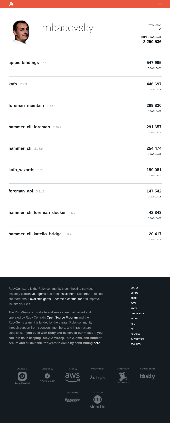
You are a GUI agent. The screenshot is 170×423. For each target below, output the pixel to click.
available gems (40, 299)
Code (134, 298)
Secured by (98, 392)
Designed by (48, 369)
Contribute (137, 313)
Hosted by (74, 369)
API (132, 329)
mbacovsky (67, 27)
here (97, 343)
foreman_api (26, 191)
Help (133, 324)
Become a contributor (67, 299)
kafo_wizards (26, 169)
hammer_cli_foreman (35, 127)
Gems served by (148, 369)
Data (133, 303)
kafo (18, 84)
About (134, 319)
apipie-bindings (29, 62)
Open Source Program (62, 317)
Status (135, 288)
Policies (135, 334)
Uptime (134, 293)
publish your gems (33, 294)
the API (88, 294)
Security (136, 344)
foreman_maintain (32, 105)
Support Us (137, 339)
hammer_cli (26, 148)
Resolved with (98, 369)
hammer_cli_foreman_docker (42, 212)
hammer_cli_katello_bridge (40, 234)
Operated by (23, 370)
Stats (134, 308)
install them (67, 294)
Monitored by (124, 369)
